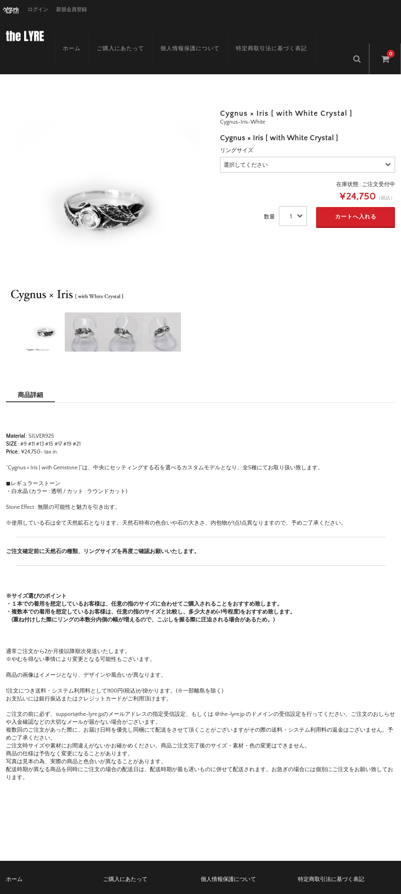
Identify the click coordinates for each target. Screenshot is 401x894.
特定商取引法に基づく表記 (260, 34)
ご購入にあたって (110, 34)
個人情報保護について (179, 34)
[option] (103, 183)
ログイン (38, 9)
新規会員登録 (71, 9)
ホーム (61, 34)
